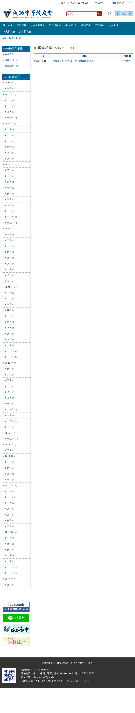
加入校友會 (9, 31)
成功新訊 (12, 60)
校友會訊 (113, 25)
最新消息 (21, 25)
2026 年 (11, 83)
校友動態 (12, 66)
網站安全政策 (62, 688)
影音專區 (99, 25)
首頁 (63, 2)
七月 (12, 157)
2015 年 (11, 554)
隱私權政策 (44, 688)
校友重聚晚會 (37, 25)
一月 (12, 101)
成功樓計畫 (71, 25)
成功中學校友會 (55, 706)
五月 (12, 144)
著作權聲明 (81, 688)
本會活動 (13, 54)
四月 (12, 199)
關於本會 (8, 25)
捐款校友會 (25, 31)
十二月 (13, 230)
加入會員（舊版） (80, 2)
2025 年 (11, 95)
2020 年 (11, 377)
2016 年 (11, 505)
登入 (94, 688)
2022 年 (11, 236)
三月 (12, 89)
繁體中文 (118, 2)
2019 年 (11, 450)
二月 (12, 132)
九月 (12, 114)
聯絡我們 (99, 2)
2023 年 (11, 169)
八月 (12, 163)
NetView (87, 706)
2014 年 (11, 603)
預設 (124, 14)
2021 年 (11, 297)
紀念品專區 (55, 25)
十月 (12, 218)
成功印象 (86, 25)
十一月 (13, 120)
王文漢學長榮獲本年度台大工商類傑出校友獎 (75, 60)
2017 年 (11, 474)
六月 (12, 150)
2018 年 (11, 462)
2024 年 (11, 126)
